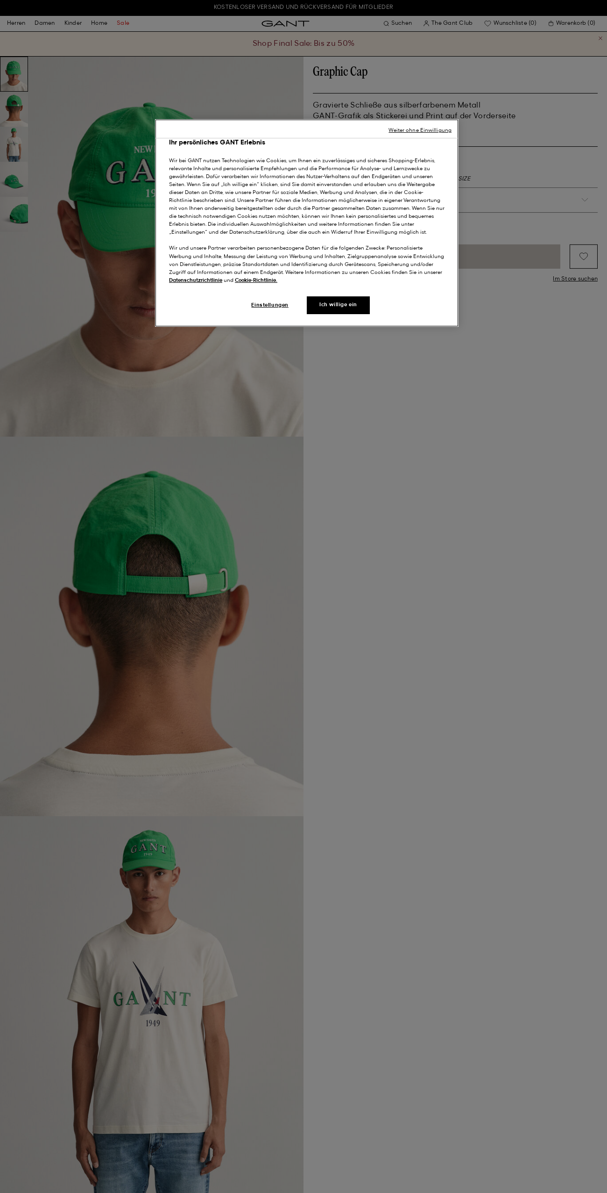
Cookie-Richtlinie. (256, 280)
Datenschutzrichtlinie (195, 280)
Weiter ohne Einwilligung (420, 130)
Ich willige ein (338, 305)
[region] (307, 223)
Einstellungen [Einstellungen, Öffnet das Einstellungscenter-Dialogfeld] (269, 305)
